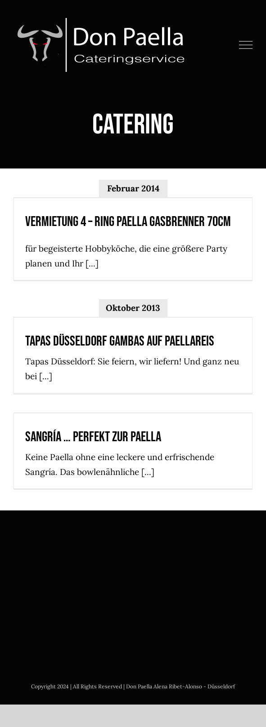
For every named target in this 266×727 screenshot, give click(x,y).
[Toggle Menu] (245, 45)
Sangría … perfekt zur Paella (93, 437)
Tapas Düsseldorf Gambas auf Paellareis (119, 341)
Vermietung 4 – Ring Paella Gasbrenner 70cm (128, 221)
